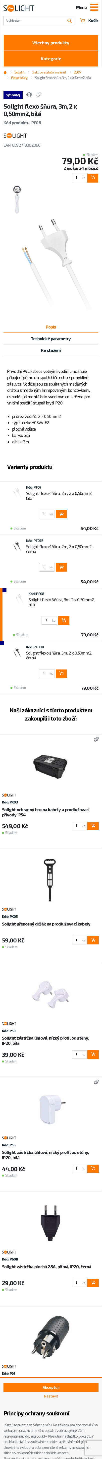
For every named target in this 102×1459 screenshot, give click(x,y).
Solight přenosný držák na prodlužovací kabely (46, 923)
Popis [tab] (51, 326)
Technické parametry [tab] (51, 338)
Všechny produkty (50, 42)
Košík (89, 20)
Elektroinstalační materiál (49, 72)
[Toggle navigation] (94, 7)
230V (77, 72)
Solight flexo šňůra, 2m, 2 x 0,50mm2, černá (59, 549)
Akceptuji (51, 1387)
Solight (19, 72)
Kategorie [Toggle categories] (51, 58)
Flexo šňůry (19, 78)
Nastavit (51, 1396)
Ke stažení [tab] (51, 350)
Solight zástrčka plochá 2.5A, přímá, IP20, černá (46, 1266)
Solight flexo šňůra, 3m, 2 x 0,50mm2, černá (59, 655)
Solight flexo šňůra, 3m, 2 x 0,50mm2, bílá (63, 78)
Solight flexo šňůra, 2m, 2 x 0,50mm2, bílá (59, 496)
